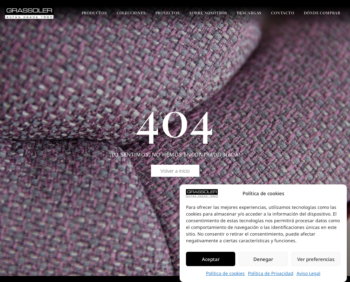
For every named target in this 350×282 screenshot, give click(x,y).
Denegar (263, 259)
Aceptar (211, 259)
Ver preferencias (315, 259)
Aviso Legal (308, 273)
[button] (175, 175)
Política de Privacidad (270, 273)
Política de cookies (225, 273)
